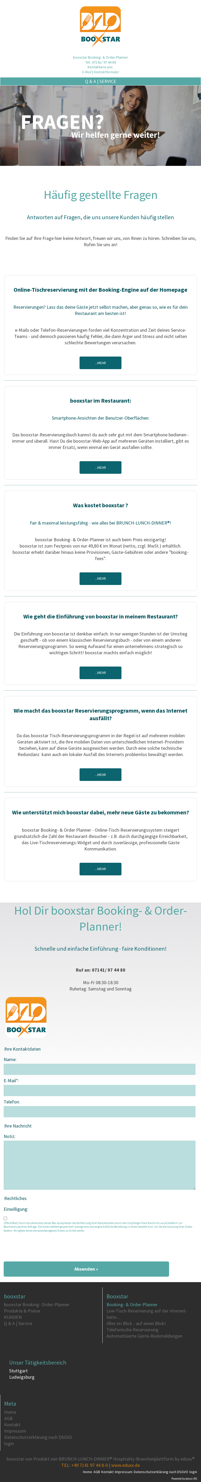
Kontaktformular (106, 72)
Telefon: (12, 1102)
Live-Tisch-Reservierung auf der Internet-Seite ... (147, 1314)
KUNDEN (13, 1317)
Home (10, 1412)
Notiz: (9, 1136)
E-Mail (86, 72)
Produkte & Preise (22, 1311)
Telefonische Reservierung (132, 1330)
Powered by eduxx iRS (184, 1478)
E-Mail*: (11, 1081)
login (9, 1443)
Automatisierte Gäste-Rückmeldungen (144, 1336)
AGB (8, 1418)
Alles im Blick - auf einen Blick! (136, 1323)
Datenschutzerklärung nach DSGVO (38, 1437)
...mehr (100, 362)
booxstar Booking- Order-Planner (36, 1304)
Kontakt (12, 1425)
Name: (10, 1059)
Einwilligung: (16, 1209)
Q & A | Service (143, 81)
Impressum (15, 1431)
